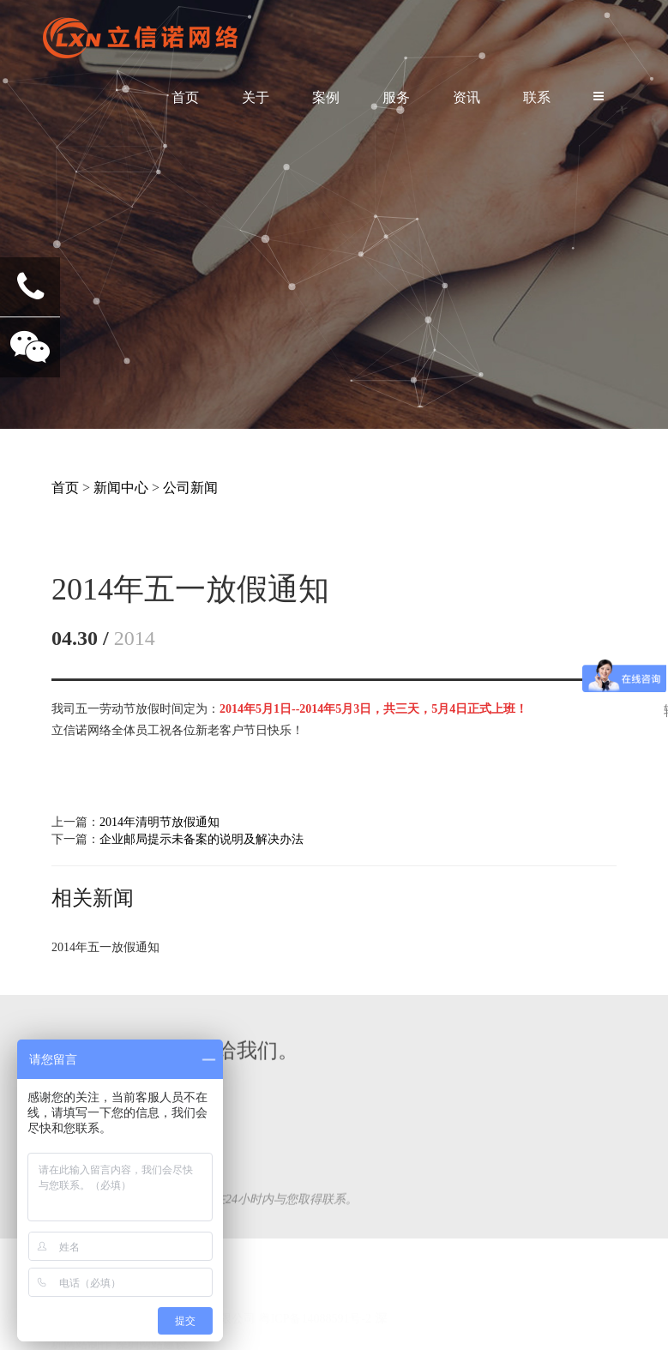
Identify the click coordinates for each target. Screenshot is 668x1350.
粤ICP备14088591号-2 (315, 1293)
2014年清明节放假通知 (159, 822)
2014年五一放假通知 (105, 947)
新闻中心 (120, 487)
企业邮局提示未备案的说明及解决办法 (201, 839)
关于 (255, 97)
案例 (326, 97)
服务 (396, 97)
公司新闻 (190, 487)
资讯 (466, 97)
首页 (185, 97)
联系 (537, 97)
